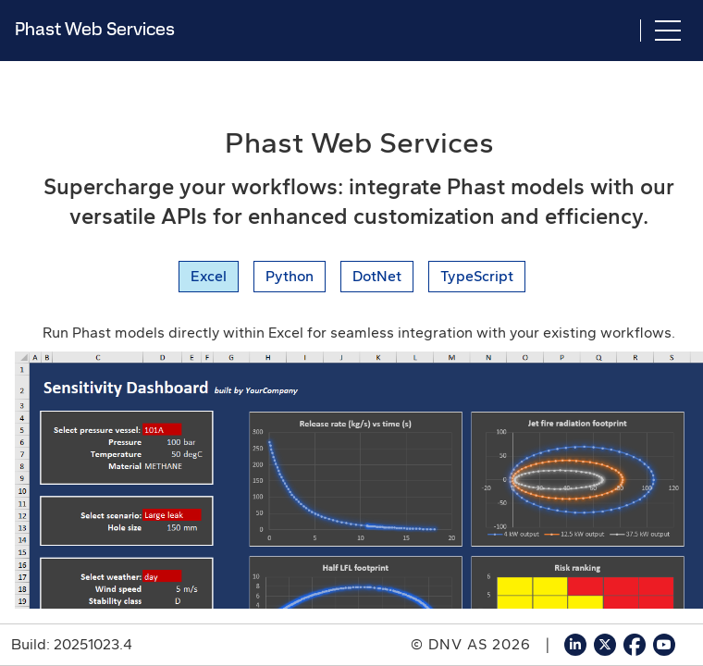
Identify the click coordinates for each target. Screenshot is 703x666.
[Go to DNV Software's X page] (605, 645)
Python (289, 276)
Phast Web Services (95, 28)
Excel (209, 276)
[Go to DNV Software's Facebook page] (634, 645)
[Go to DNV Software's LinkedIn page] (575, 645)
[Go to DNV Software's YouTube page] (664, 645)
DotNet (376, 276)
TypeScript (476, 276)
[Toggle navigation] (668, 30)
